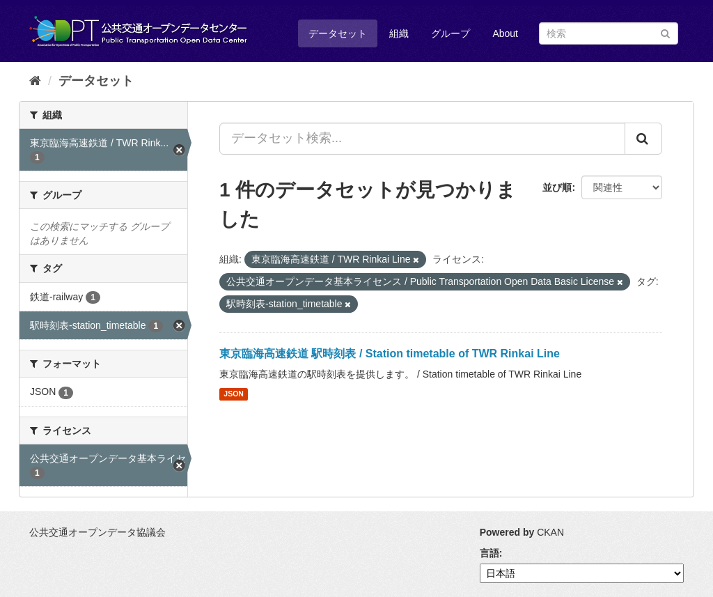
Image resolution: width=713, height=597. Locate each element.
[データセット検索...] (422, 139)
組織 (399, 33)
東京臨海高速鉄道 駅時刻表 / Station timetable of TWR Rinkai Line (389, 353)
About (505, 33)
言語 (489, 553)
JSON (234, 394)
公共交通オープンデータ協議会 (97, 532)
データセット (337, 33)
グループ (450, 33)
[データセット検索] (608, 33)
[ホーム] (35, 81)
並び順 (557, 187)
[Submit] (665, 32)
